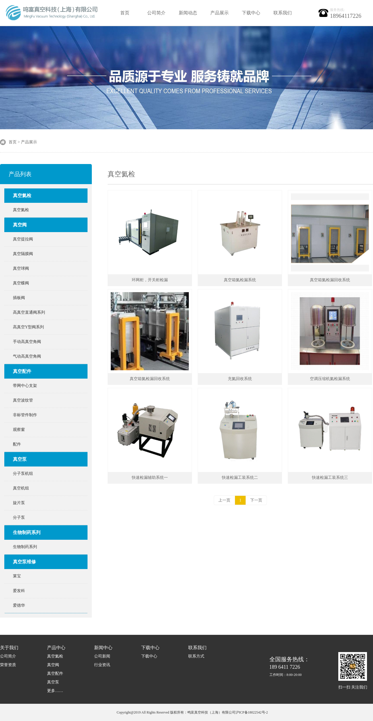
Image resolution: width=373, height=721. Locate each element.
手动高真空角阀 (27, 342)
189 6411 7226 (289, 667)
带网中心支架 (25, 385)
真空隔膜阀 (23, 254)
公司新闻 (102, 656)
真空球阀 (21, 268)
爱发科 (19, 591)
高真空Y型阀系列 (28, 327)
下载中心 (251, 12)
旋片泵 (19, 503)
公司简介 (156, 12)
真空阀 (20, 224)
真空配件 (22, 371)
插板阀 (19, 298)
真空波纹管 (23, 400)
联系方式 (196, 656)
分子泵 (19, 517)
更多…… (55, 691)
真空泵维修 (24, 561)
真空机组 (21, 488)
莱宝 (17, 576)
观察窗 (19, 429)
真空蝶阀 (21, 283)
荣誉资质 (8, 665)
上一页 (224, 500)
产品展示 (219, 12)
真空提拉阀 (23, 239)
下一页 (256, 500)
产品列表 (20, 174)
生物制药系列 (26, 532)
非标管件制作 (25, 415)
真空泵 (20, 459)
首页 (124, 12)
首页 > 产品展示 (23, 142)
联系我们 (282, 12)
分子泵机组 (23, 473)
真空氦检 (22, 195)
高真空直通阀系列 (29, 312)
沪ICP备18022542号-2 (252, 712)
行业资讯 (102, 665)
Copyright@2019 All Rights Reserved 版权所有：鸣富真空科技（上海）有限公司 (175, 712)
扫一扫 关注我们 (353, 687)
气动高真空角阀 (27, 356)
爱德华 (19, 605)
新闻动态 (188, 12)
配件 (17, 444)
